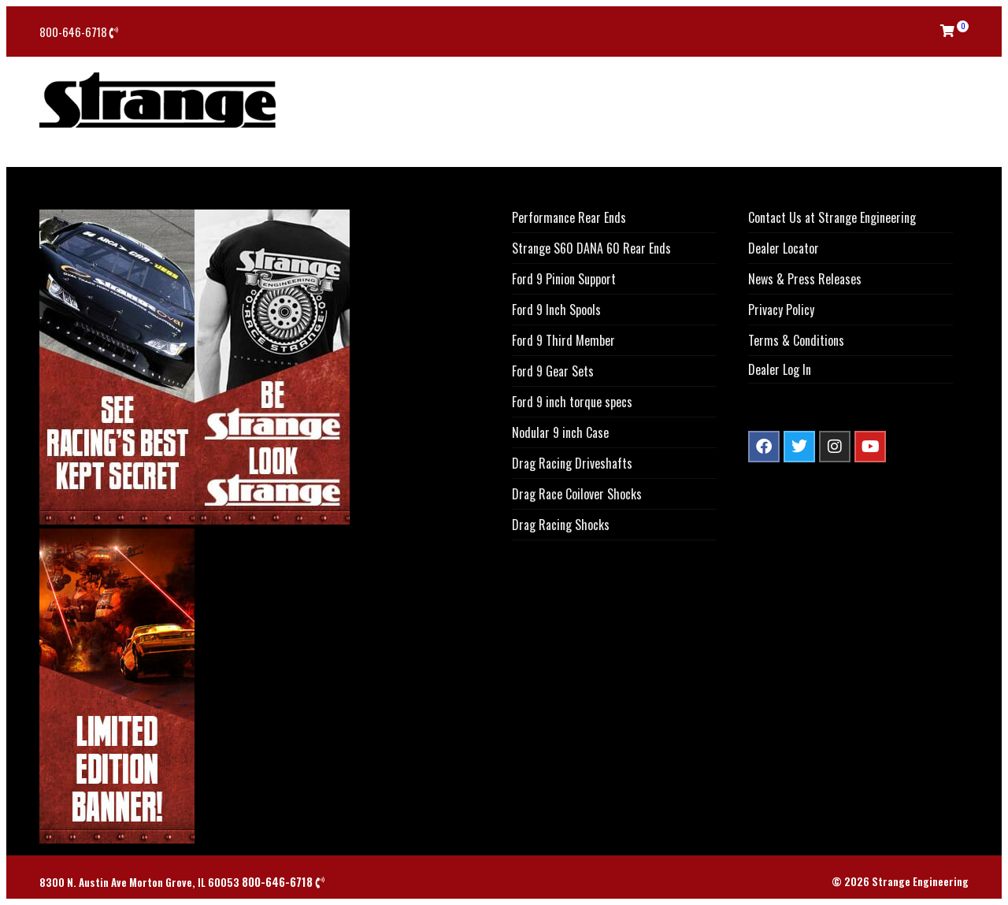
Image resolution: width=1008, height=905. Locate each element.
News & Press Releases (805, 278)
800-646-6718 (78, 32)
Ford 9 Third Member (563, 340)
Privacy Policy (781, 309)
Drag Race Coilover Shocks (577, 493)
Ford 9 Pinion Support (564, 278)
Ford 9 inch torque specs (572, 401)
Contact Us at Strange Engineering (832, 217)
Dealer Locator (783, 248)
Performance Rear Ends (569, 217)
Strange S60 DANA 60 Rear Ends (591, 248)
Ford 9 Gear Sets (553, 371)
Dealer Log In (779, 369)
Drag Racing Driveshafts (572, 463)
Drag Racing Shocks (561, 524)
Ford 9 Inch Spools (556, 309)
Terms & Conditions (796, 340)
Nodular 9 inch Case (560, 432)
